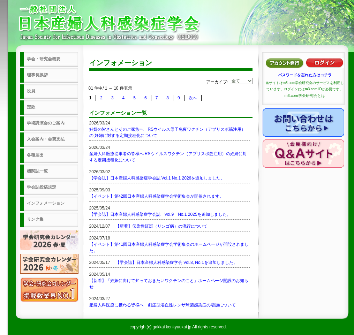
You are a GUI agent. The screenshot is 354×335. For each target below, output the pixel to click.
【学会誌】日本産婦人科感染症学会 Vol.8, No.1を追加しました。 (176, 262)
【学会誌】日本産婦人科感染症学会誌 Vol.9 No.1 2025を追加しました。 (160, 214)
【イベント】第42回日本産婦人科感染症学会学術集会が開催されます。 (156, 196)
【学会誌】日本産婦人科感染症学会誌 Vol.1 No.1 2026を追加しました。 (157, 178)
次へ (193, 98)
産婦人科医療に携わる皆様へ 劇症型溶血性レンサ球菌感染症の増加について (162, 305)
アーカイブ (216, 81)
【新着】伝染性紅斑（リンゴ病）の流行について (161, 226)
